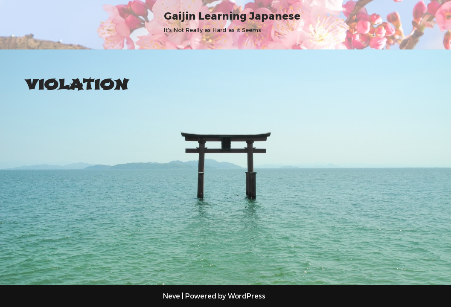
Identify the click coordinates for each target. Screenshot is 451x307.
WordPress (246, 296)
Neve (171, 296)
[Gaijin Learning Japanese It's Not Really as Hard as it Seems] (232, 21)
